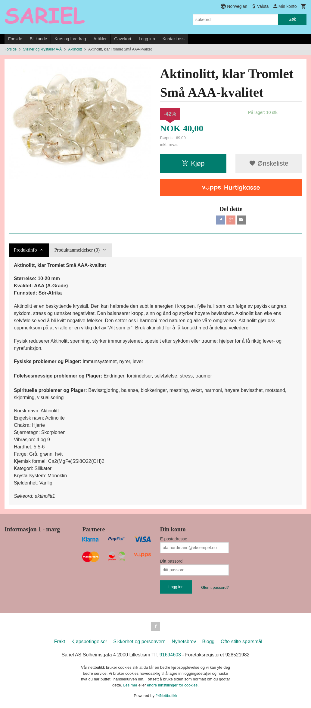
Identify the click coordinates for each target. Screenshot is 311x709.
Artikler (100, 38)
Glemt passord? (215, 588)
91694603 (170, 656)
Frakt (59, 643)
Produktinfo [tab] (25, 250)
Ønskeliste (268, 163)
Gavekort (122, 38)
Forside (15, 38)
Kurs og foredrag (70, 38)
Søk (292, 19)
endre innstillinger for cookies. (173, 686)
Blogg (208, 643)
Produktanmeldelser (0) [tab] (77, 250)
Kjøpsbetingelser (89, 643)
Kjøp (193, 163)
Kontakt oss (174, 38)
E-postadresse (173, 539)
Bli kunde (38, 38)
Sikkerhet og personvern (139, 643)
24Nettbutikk (166, 697)
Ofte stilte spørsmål (241, 643)
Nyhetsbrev (184, 643)
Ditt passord (171, 561)
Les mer (130, 686)
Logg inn (147, 38)
